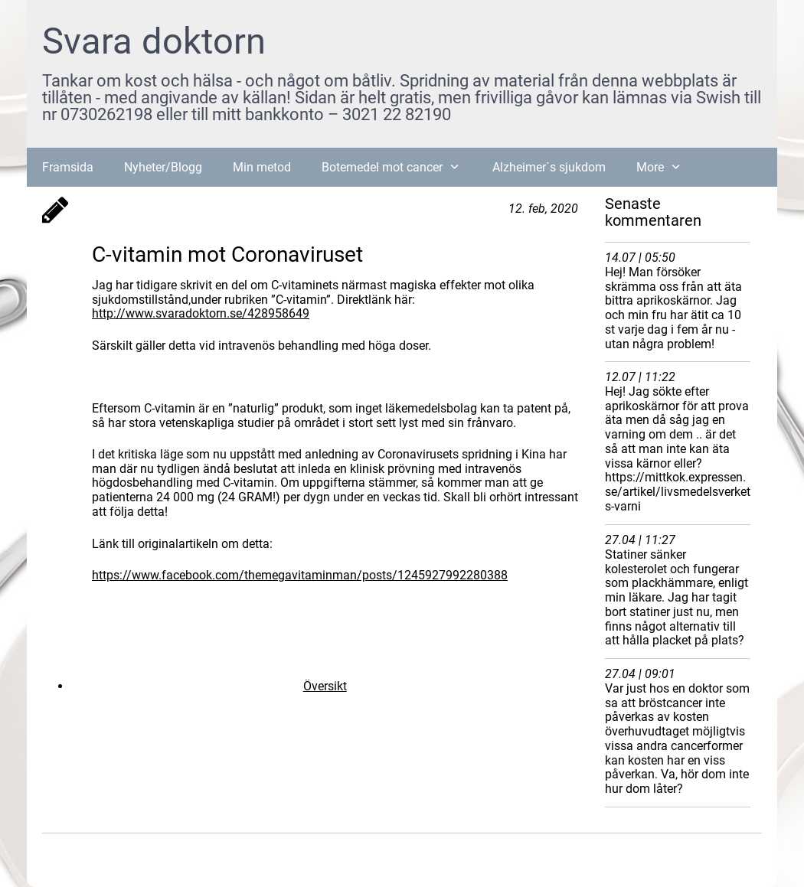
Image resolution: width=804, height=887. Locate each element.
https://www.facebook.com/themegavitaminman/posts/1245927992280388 (300, 575)
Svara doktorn (154, 41)
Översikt (325, 686)
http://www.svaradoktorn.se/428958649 (200, 313)
